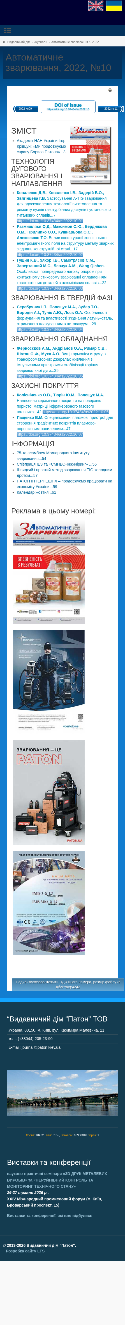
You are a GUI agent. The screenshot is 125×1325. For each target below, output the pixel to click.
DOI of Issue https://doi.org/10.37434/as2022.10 (68, 106)
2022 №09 (25, 108)
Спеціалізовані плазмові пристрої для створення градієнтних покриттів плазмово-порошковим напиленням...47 (65, 423)
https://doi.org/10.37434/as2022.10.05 (50, 376)
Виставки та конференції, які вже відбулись (49, 1215)
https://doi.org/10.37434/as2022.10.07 (50, 434)
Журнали (40, 42)
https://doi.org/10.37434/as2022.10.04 (50, 329)
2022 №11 (111, 108)
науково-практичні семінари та (57, 1180)
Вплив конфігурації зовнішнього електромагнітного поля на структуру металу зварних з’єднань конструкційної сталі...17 (65, 237)
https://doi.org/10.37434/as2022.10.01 (50, 221)
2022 (95, 42)
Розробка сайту (25, 1251)
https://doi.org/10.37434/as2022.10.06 (76, 412)
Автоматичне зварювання (69, 42)
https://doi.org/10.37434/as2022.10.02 (50, 254)
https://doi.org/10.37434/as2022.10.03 (50, 288)
